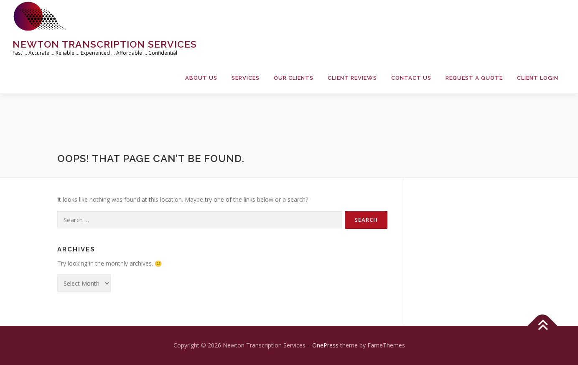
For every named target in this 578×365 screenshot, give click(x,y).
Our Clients (293, 78)
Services (246, 78)
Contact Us (411, 78)
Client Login (537, 78)
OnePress (325, 345)
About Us (201, 78)
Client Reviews (352, 78)
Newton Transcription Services (105, 44)
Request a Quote (474, 78)
